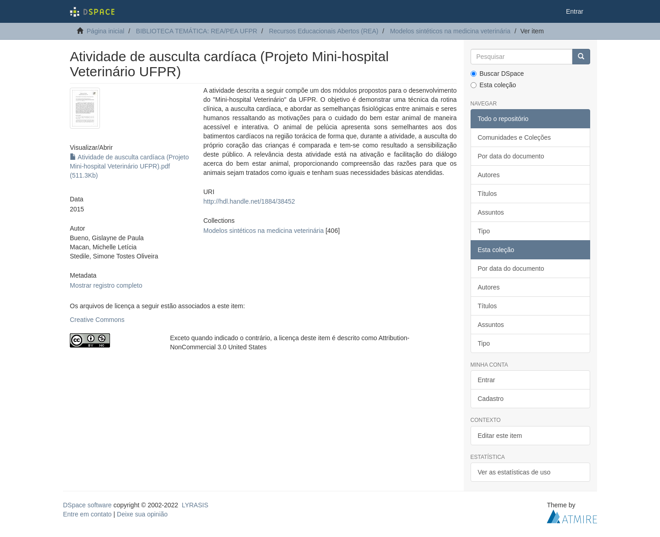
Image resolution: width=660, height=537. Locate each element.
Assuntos (491, 212)
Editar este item (500, 435)
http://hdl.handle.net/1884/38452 (249, 201)
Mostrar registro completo (106, 285)
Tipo (484, 231)
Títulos (487, 193)
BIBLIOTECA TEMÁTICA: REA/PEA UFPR (196, 31)
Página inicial (106, 31)
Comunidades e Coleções (514, 137)
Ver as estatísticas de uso (514, 472)
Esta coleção (493, 85)
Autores (489, 175)
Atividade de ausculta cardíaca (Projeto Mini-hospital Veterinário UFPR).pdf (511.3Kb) (129, 166)
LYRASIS (195, 505)
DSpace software (87, 505)
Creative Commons (97, 319)
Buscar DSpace (497, 73)
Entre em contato (87, 514)
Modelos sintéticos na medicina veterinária (450, 31)
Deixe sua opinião (142, 514)
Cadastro (491, 398)
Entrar (486, 380)
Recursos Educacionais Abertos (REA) (323, 31)
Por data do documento (511, 156)
